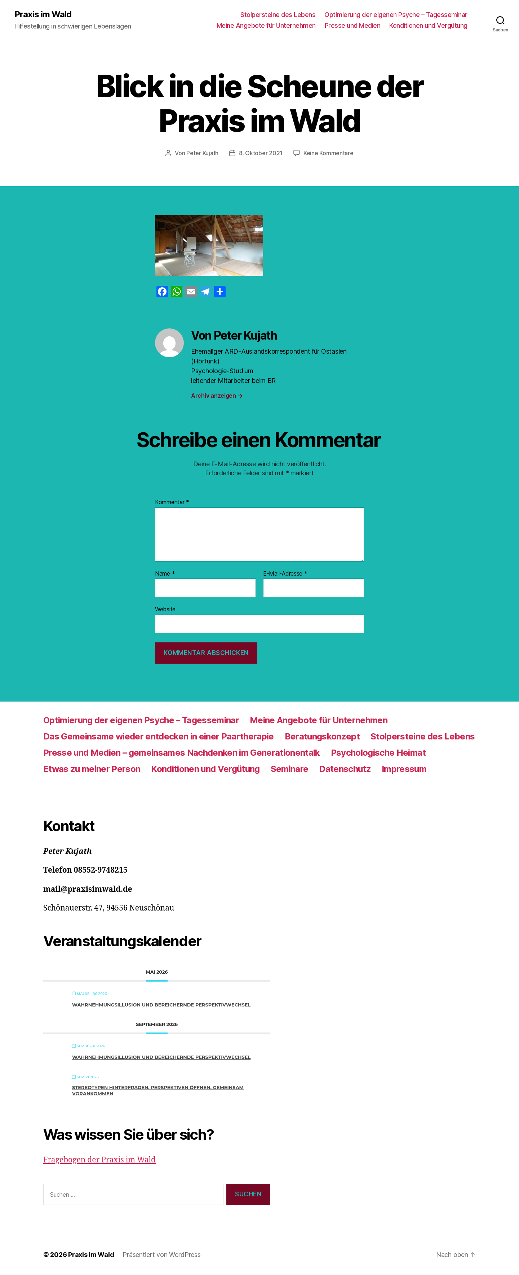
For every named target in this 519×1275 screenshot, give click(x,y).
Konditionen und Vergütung (428, 25)
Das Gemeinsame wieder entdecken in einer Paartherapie (158, 736)
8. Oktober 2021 (261, 153)
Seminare (290, 769)
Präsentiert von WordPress (161, 1254)
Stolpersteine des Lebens (277, 14)
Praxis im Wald (42, 14)
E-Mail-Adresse (285, 574)
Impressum (404, 769)
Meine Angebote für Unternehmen (266, 25)
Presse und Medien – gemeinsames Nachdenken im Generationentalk (181, 752)
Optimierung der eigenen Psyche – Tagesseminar (395, 14)
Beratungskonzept (322, 736)
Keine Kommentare (328, 153)
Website (165, 609)
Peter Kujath (202, 153)
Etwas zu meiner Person (91, 769)
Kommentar (172, 502)
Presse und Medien (353, 25)
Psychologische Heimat (378, 752)
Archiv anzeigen (217, 395)
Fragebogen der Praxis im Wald (99, 1160)
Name (165, 574)
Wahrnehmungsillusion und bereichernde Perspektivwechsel (161, 1005)
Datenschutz (345, 769)
